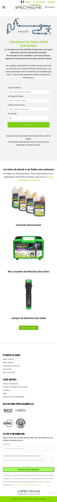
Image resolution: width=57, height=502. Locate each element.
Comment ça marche (11, 366)
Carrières (6, 390)
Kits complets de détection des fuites (28, 271)
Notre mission (8, 359)
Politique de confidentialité (13, 397)
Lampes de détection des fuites (28, 318)
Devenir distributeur (10, 384)
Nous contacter (9, 372)
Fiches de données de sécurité (15, 387)
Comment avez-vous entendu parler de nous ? (22, 456)
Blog (5, 393)
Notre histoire (8, 362)
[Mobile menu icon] (3, 7)
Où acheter (51, 2)
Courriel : (7, 444)
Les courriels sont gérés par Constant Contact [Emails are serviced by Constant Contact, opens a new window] (27, 485)
